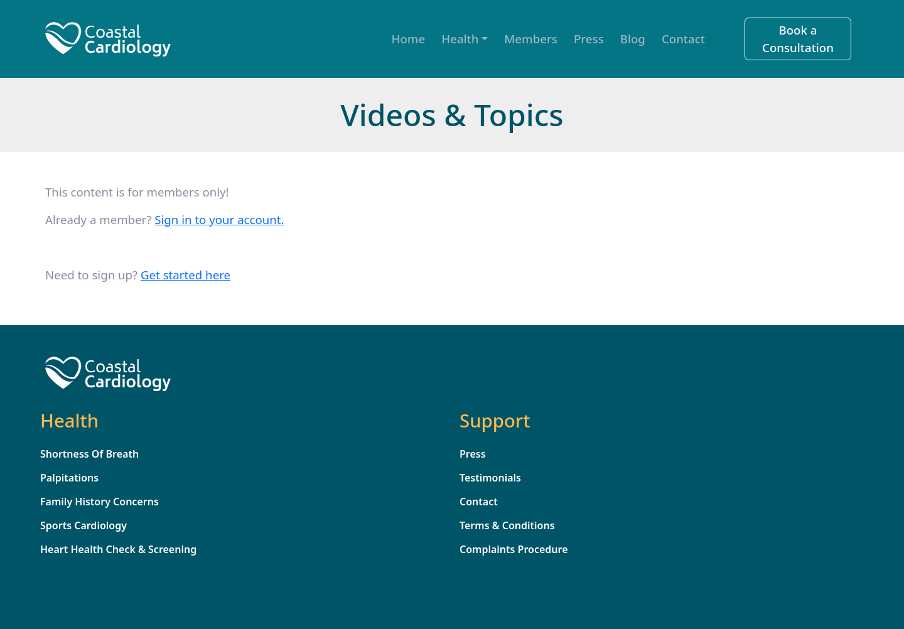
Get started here (185, 274)
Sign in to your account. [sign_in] (219, 219)
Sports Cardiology (83, 525)
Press (589, 38)
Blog (632, 38)
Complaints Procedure (514, 549)
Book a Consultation (798, 38)
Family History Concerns (99, 501)
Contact (683, 38)
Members (530, 38)
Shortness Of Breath (89, 454)
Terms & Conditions (507, 525)
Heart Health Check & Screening (118, 549)
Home (409, 38)
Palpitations (69, 478)
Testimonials (490, 478)
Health (459, 38)
